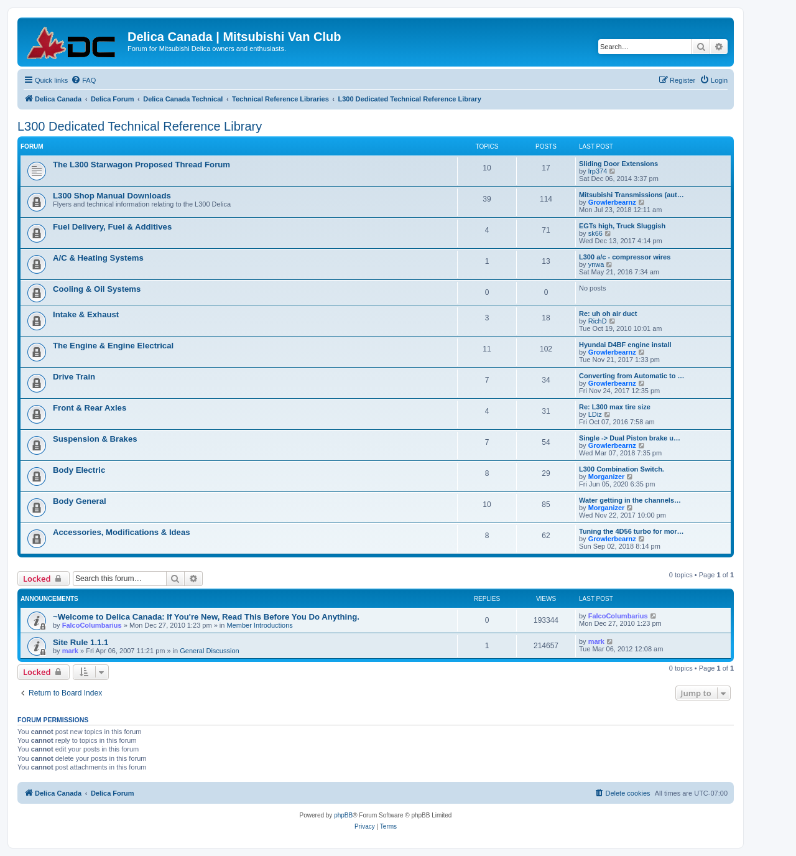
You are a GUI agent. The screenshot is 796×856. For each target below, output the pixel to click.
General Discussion (209, 650)
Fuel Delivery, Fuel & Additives (112, 226)
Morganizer (606, 476)
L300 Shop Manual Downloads (112, 195)
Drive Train (74, 376)
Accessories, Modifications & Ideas (121, 532)
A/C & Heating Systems (98, 258)
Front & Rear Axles (89, 407)
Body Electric (79, 470)
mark (70, 650)
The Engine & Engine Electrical (113, 345)
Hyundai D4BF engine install (625, 344)
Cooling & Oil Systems (97, 289)
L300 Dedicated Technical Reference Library (139, 126)
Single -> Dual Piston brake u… (629, 438)
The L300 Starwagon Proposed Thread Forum (141, 164)
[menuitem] (83, 80)
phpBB (343, 815)
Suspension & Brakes (95, 439)
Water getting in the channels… (630, 500)
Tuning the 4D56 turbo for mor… (631, 531)
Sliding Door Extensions (618, 163)
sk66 (595, 233)
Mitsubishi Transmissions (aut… (631, 194)
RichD (597, 321)
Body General (79, 501)
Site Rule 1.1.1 (80, 642)
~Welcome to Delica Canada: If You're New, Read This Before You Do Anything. (206, 616)
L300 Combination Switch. (621, 469)
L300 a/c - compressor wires (624, 257)
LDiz (595, 414)
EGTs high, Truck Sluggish (622, 226)
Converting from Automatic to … (631, 375)
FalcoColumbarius (92, 625)
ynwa (596, 264)
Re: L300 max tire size (614, 407)
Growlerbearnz (612, 202)
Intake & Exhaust (86, 314)
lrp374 (598, 171)
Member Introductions (259, 625)
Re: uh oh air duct (608, 313)
